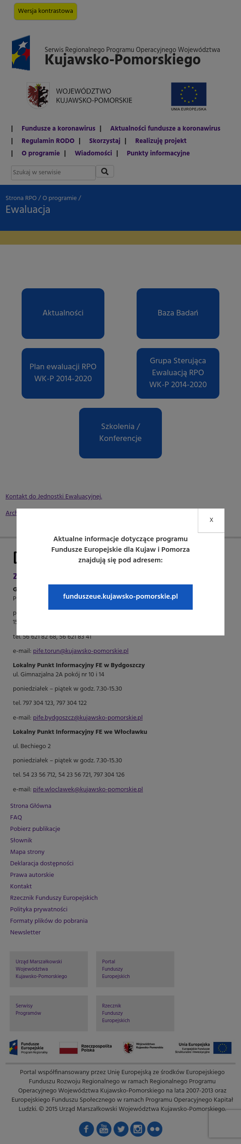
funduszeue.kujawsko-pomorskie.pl (120, 597)
